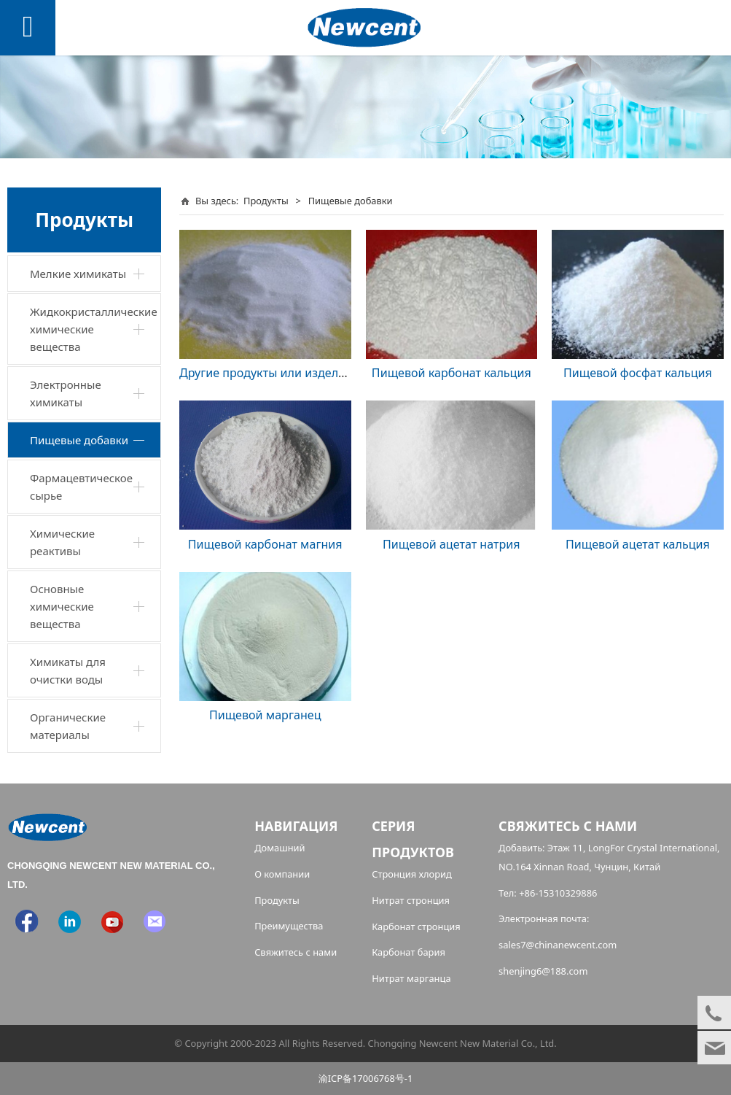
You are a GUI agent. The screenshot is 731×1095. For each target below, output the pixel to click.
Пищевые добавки (79, 440)
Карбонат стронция (416, 926)
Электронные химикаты (65, 393)
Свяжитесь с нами (295, 952)
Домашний (279, 847)
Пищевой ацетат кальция (638, 544)
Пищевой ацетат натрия (451, 544)
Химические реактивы (62, 542)
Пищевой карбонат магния (265, 544)
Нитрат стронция (411, 900)
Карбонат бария (408, 952)
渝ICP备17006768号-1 (365, 1078)
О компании (282, 874)
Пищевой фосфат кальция (637, 373)
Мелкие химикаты (78, 273)
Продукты (266, 200)
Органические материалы (68, 726)
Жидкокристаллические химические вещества (93, 329)
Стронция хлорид (412, 874)
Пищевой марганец (265, 715)
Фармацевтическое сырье (81, 487)
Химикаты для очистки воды (68, 670)
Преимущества (288, 925)
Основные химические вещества (62, 606)
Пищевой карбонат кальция (451, 373)
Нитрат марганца (411, 978)
